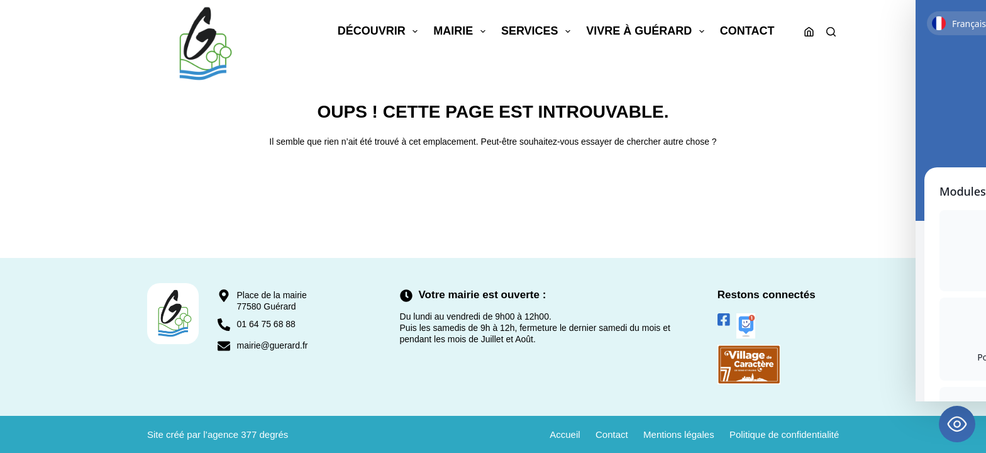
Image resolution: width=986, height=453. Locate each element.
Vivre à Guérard (647, 31)
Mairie (461, 31)
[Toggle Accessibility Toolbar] (957, 424)
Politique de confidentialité (784, 434)
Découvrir (380, 31)
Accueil (563, 434)
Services (538, 31)
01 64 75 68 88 (265, 324)
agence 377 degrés (248, 434)
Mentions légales (678, 434)
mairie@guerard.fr (271, 345)
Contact (747, 31)
